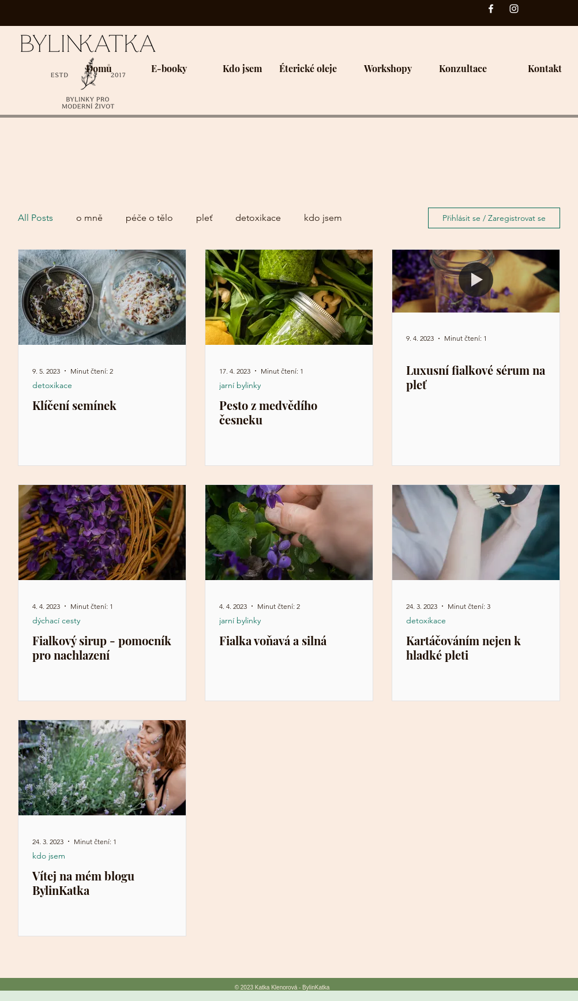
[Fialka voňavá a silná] (289, 532)
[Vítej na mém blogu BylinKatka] (102, 767)
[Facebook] (491, 8)
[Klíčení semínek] (102, 297)
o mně (89, 217)
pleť (204, 217)
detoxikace (258, 217)
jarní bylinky (240, 385)
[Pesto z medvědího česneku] (289, 297)
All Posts (35, 217)
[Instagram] (514, 8)
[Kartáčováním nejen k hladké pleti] (476, 532)
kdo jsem (323, 217)
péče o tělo (149, 217)
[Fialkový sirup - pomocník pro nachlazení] (102, 532)
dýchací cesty (56, 621)
